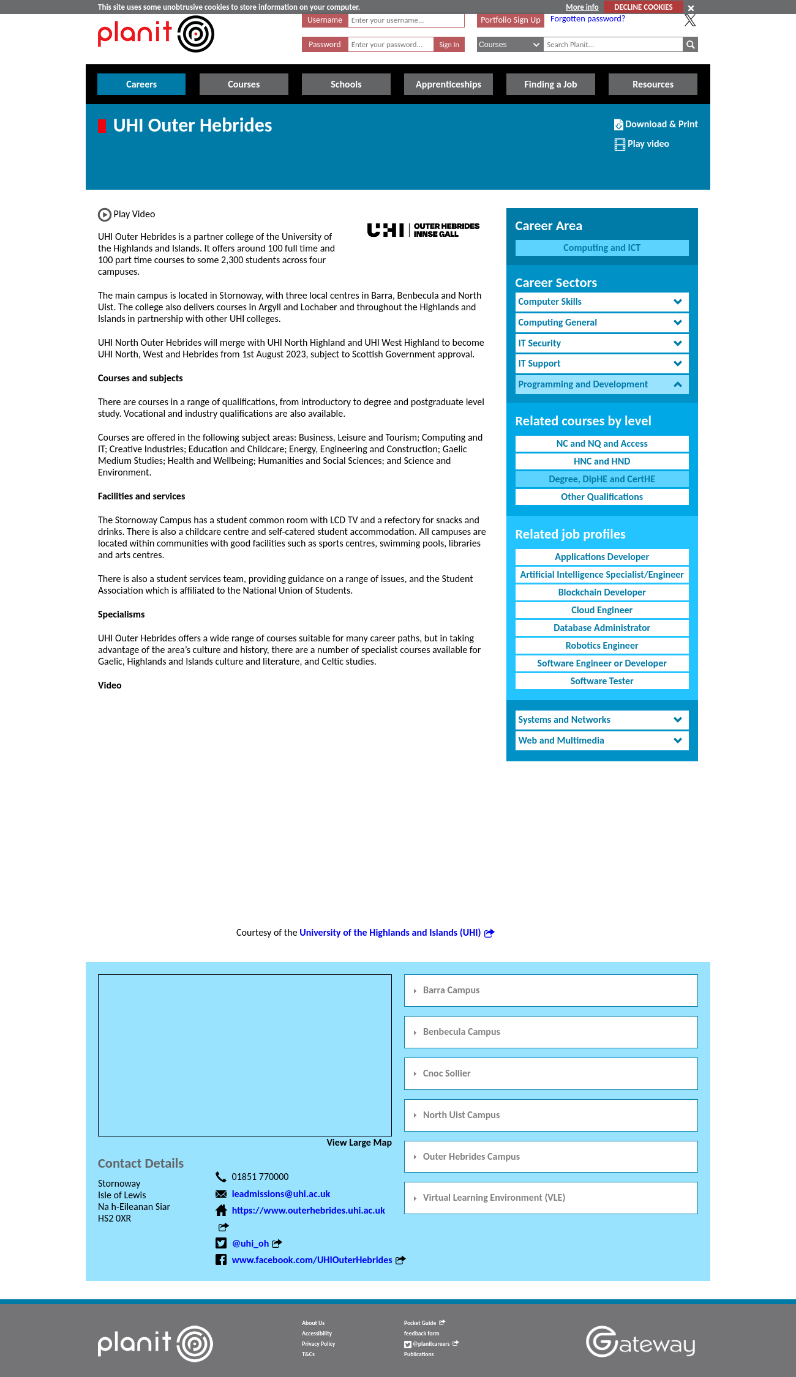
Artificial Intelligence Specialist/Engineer (602, 574)
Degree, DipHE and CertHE (602, 479)
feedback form (422, 1333)
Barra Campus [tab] (444, 990)
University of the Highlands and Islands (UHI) (396, 932)
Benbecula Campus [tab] (455, 1031)
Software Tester (602, 681)
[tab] (602, 302)
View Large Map (359, 1142)
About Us (313, 1323)
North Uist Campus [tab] (455, 1115)
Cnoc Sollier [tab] (440, 1073)
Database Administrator (602, 627)
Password (324, 44)
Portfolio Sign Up (511, 19)
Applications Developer (602, 556)
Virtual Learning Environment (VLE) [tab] (487, 1197)
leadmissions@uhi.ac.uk (281, 1194)
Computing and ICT (601, 247)
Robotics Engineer (602, 645)
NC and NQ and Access (602, 443)
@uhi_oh (257, 1243)
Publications (419, 1354)
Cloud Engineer (602, 610)
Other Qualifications (602, 496)
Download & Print (656, 129)
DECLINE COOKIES (643, 7)
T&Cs (308, 1354)
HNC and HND (602, 461)
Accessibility (317, 1333)
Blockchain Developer (602, 592)
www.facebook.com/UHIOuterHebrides (318, 1260)
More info (582, 7)
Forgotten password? (587, 18)
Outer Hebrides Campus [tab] (465, 1156)
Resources (653, 84)
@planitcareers (431, 1344)
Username (324, 20)
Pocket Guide (424, 1323)
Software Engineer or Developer (602, 663)
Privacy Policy (318, 1344)
